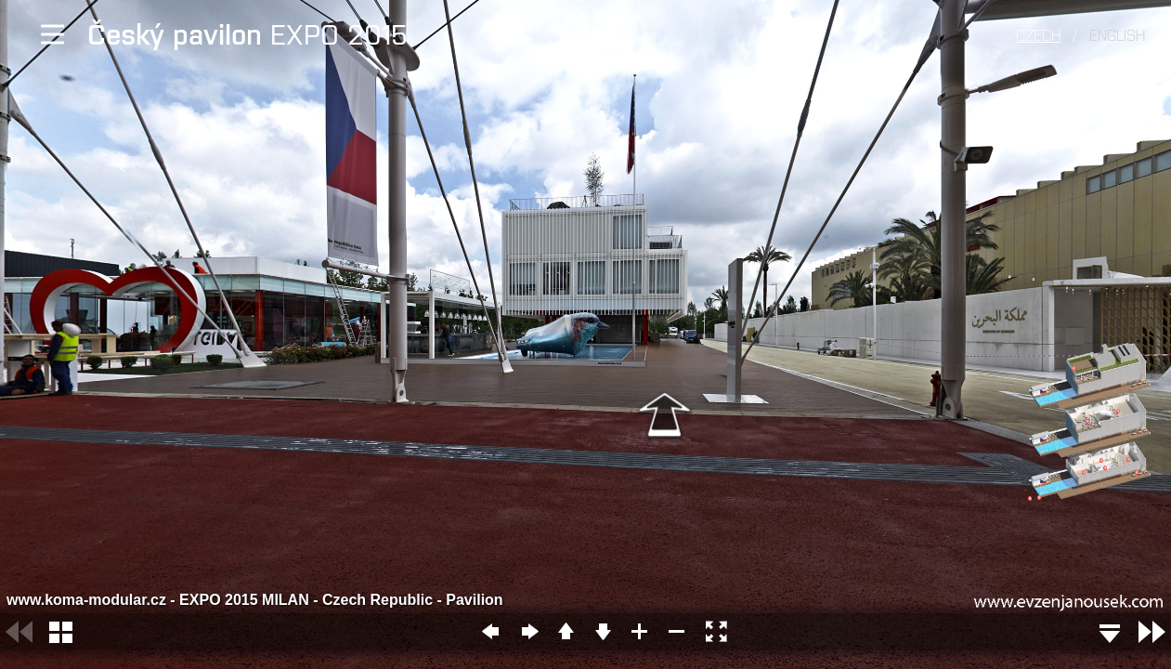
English (1117, 34)
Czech (1038, 34)
